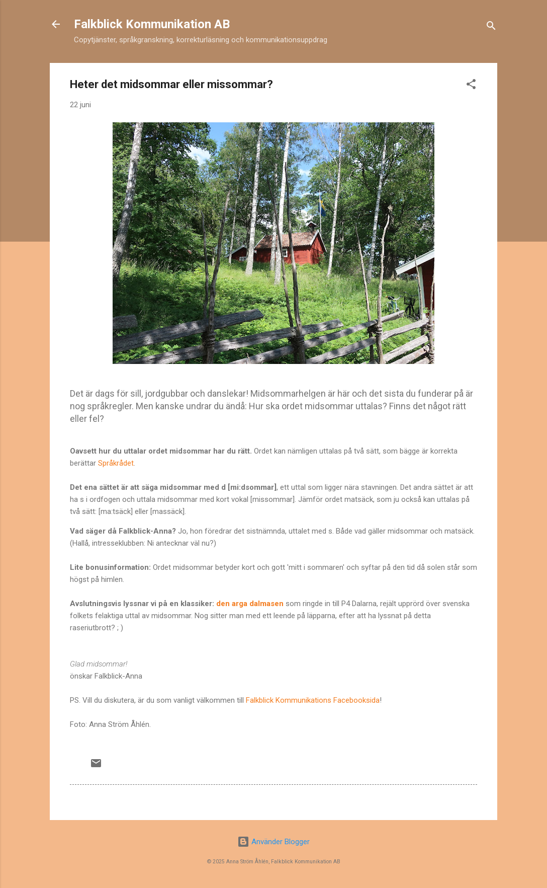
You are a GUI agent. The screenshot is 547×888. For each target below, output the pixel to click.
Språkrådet (116, 463)
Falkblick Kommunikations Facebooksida (313, 700)
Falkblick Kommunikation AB (152, 24)
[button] (471, 86)
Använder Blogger (273, 841)
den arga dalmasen (250, 603)
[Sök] (491, 27)
